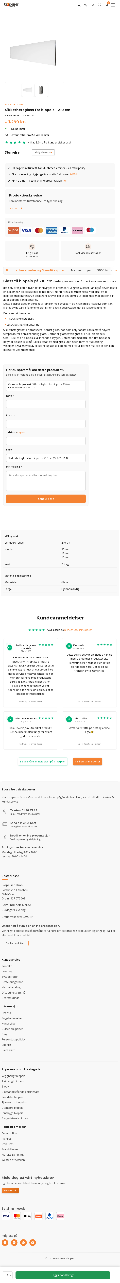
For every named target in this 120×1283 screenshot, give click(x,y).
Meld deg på (10, 1190)
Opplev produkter (15, 943)
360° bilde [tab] (104, 270)
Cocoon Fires (10, 1133)
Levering (7, 971)
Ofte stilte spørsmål (14, 992)
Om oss (6, 1013)
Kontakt (7, 966)
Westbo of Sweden (13, 1160)
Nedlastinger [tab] (81, 270)
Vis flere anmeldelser (87, 761)
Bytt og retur (10, 976)
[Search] (79, 5)
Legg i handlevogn (62, 1275)
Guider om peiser (12, 1029)
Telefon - (15, 432)
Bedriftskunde (10, 998)
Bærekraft (8, 1050)
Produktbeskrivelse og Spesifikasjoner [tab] (35, 272)
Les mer (16, 208)
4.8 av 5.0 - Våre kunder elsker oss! (49, 142)
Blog (4, 1034)
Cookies (7, 1045)
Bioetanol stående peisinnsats (20, 1092)
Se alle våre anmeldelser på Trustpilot (43, 761)
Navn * (10, 395)
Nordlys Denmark (13, 1154)
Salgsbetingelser (12, 1018)
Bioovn (6, 1086)
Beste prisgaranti (12, 982)
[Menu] (113, 5)
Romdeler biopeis (12, 1097)
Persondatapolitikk (13, 1039)
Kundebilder (9, 1023)
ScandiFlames (14, 104)
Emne (9, 449)
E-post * (11, 415)
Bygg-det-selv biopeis (15, 1118)
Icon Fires (8, 1144)
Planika (6, 1139)
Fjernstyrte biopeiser (15, 1102)
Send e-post (46, 499)
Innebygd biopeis (12, 1113)
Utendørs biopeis (12, 1108)
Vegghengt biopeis (13, 1076)
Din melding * (14, 466)
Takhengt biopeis (13, 1081)
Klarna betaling (11, 987)
